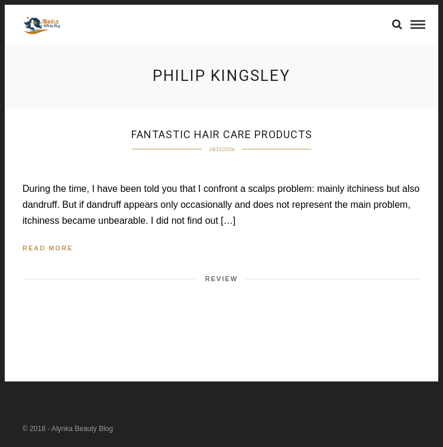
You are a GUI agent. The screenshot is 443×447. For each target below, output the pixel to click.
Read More (47, 248)
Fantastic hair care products (221, 134)
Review (221, 278)
